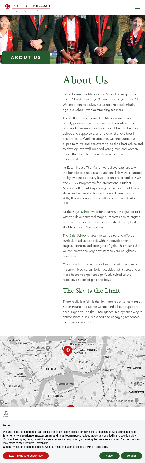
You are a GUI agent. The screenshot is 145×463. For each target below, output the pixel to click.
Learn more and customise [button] (26, 455)
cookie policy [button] (128, 435)
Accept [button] (131, 455)
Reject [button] (109, 455)
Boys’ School (81, 212)
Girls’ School (77, 235)
